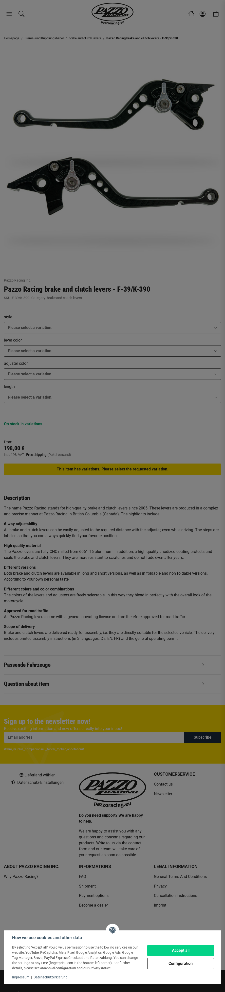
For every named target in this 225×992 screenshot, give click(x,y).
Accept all (180, 950)
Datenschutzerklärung (51, 977)
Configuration (181, 963)
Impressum (20, 977)
